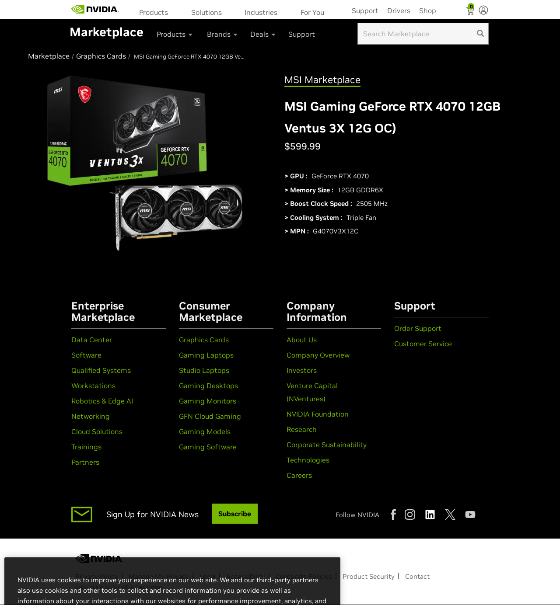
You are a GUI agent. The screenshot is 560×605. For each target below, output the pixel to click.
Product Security (369, 576)
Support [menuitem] (365, 10)
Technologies (308, 459)
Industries (261, 12)
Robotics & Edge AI (102, 400)
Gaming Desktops (208, 385)
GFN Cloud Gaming (210, 416)
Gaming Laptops (206, 355)
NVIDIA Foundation (318, 414)
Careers (299, 475)
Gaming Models (205, 431)
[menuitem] (156, 11)
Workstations (93, 385)
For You (312, 12)
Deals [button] (263, 34)
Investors (302, 370)
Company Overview (318, 355)
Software (86, 355)
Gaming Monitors (207, 400)
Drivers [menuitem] (398, 10)
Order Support (417, 328)
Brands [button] (223, 34)
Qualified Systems (101, 370)
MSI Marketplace (322, 79)
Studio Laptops (204, 370)
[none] (483, 11)
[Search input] (423, 34)
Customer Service (423, 343)
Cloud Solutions (96, 431)
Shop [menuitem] (427, 10)
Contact (417, 576)
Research (302, 429)
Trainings (86, 446)
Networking (90, 416)
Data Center (91, 339)
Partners (85, 462)
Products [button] (175, 34)
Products (153, 12)
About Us (302, 339)
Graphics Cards (204, 339)
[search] (480, 34)
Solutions (206, 12)
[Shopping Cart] (471, 12)
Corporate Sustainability (327, 444)
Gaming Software (208, 446)
